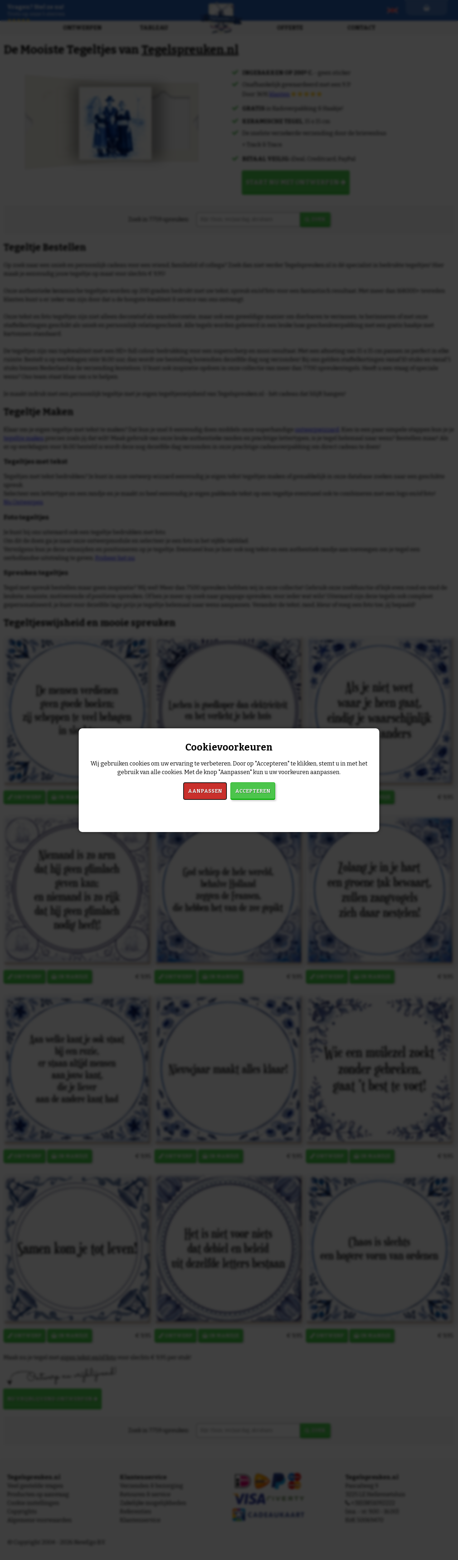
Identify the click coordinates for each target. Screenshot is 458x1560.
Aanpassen (205, 791)
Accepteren (253, 791)
